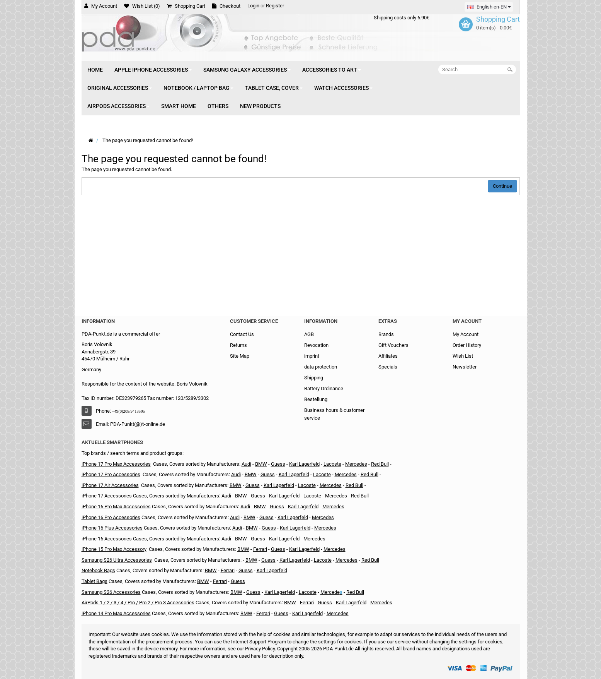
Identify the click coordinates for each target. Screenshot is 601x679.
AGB (309, 334)
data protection (320, 367)
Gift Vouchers (393, 345)
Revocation (316, 345)
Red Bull (380, 464)
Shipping (313, 378)
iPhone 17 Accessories (107, 496)
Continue (502, 186)
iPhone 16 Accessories (107, 539)
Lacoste (332, 464)
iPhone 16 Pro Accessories (111, 517)
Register (275, 6)
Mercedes (356, 464)
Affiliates (388, 356)
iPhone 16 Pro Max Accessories (116, 506)
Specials (387, 367)
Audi (246, 464)
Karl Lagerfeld (279, 485)
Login (253, 6)
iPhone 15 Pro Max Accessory (114, 549)
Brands (386, 334)
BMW (261, 464)
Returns (238, 345)
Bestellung (315, 399)
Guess (252, 485)
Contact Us (242, 334)
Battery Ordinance (323, 388)
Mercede (330, 592)
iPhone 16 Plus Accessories (112, 528)
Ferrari (260, 549)
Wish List (463, 356)
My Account (465, 334)
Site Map (239, 356)
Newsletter (465, 367)
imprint (311, 356)
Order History (467, 345)
